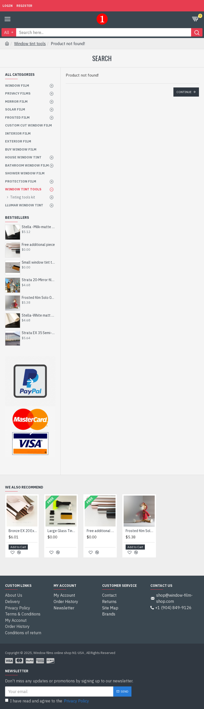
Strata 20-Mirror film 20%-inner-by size (38, 280)
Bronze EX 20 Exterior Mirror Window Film (23, 532)
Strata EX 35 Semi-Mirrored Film (38, 333)
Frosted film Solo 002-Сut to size (38, 297)
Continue (184, 92)
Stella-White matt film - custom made (38, 315)
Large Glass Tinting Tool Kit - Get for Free (62, 532)
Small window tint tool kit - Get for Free (38, 262)
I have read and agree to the (47, 701)
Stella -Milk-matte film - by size (38, 227)
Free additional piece (38, 244)
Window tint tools (30, 43)
